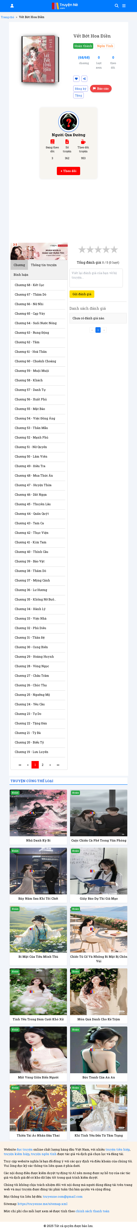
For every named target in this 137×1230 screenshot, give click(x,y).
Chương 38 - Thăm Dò (30, 571)
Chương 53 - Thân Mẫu (31, 428)
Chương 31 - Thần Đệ (30, 637)
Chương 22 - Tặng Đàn (31, 723)
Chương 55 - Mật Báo (30, 409)
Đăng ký (80, 88)
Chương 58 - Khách (29, 380)
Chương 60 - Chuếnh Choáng (35, 361)
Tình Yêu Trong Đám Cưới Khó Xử (38, 1019)
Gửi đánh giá (82, 294)
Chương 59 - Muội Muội (32, 371)
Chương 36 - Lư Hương (31, 590)
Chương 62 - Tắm (27, 342)
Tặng (78, 95)
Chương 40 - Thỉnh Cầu (31, 552)
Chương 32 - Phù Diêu (30, 628)
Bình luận (21, 275)
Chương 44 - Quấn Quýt (32, 514)
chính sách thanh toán (92, 1211)
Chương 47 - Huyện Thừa (33, 485)
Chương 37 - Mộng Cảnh (32, 580)
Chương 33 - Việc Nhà (30, 618)
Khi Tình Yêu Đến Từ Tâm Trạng (99, 1135)
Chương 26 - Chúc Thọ (31, 685)
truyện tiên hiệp (117, 1149)
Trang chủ (7, 17)
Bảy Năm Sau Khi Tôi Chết (38, 898)
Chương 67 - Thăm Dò (30, 294)
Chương (19, 265)
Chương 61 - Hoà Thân (31, 352)
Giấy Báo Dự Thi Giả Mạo (99, 898)
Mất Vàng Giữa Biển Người (38, 1077)
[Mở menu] (123, 6)
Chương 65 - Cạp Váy (30, 313)
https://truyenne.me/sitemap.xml (42, 1204)
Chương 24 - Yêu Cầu (30, 704)
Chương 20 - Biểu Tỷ (29, 742)
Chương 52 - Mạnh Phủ (31, 437)
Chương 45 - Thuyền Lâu (33, 504)
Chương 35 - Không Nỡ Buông (36, 599)
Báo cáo (101, 88)
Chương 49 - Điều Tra (30, 466)
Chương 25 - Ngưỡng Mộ (32, 695)
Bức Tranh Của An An (98, 1077)
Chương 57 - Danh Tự (30, 390)
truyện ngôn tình (43, 1154)
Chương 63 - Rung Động (32, 332)
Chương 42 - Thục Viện (31, 533)
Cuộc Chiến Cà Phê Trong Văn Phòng (98, 840)
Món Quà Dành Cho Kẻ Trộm (98, 1019)
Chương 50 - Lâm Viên (31, 456)
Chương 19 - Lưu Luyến (31, 752)
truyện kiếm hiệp (16, 1154)
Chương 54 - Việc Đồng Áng (35, 418)
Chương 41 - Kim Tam (30, 542)
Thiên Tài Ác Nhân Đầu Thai (38, 1135)
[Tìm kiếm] (116, 6)
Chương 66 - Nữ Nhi (29, 304)
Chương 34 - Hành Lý (30, 609)
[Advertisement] (69, 209)
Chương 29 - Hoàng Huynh (34, 656)
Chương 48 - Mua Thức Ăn (34, 475)
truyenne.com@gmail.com (63, 1196)
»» (58, 765)
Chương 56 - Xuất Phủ (31, 399)
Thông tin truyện (44, 265)
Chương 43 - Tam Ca (29, 523)
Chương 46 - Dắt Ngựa (31, 494)
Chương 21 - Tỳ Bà (28, 733)
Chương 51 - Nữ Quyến (31, 447)
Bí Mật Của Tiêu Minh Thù (38, 957)
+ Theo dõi (68, 171)
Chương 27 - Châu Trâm (32, 675)
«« (20, 765)
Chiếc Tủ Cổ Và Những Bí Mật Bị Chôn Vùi (98, 959)
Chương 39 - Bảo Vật (30, 561)
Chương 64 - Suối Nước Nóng (36, 323)
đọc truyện (25, 1149)
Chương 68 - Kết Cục (29, 285)
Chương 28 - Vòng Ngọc (32, 666)
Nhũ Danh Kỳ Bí (38, 840)
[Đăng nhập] (12, 6)
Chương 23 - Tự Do (28, 714)
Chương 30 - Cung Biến (31, 647)
